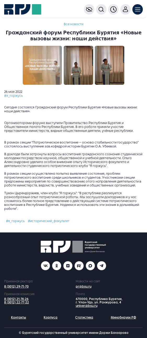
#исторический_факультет (48, 221)
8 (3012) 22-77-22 (16, 302)
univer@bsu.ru (86, 305)
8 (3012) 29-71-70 (16, 286)
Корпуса (50, 317)
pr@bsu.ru (83, 286)
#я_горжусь (13, 96)
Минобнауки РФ (123, 317)
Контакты (18, 317)
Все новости (73, 24)
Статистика (84, 317)
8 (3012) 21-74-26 (16, 299)
